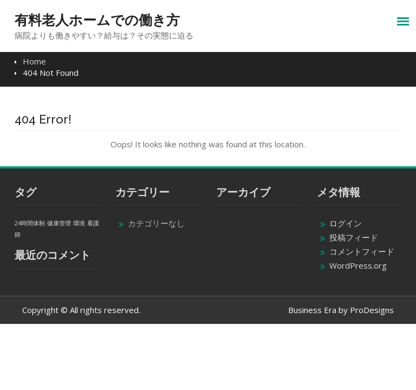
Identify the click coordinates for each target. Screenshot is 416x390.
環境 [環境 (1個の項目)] (79, 223)
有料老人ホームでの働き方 (97, 20)
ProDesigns (372, 309)
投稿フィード (353, 237)
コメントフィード (361, 251)
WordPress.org (358, 265)
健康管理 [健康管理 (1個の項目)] (59, 223)
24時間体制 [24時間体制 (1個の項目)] (30, 223)
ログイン (345, 223)
